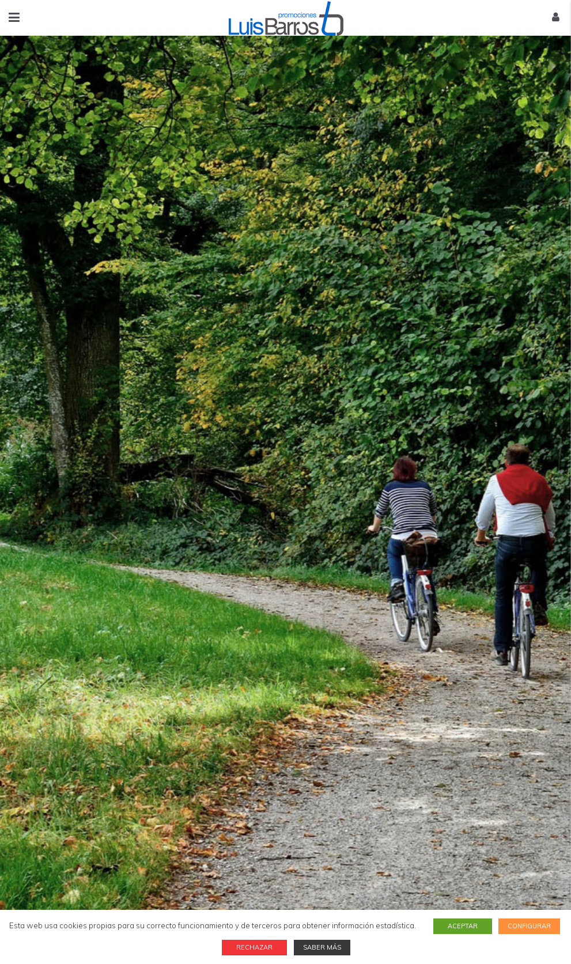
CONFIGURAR (529, 926)
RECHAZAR (257, 947)
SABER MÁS (322, 947)
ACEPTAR (464, 926)
